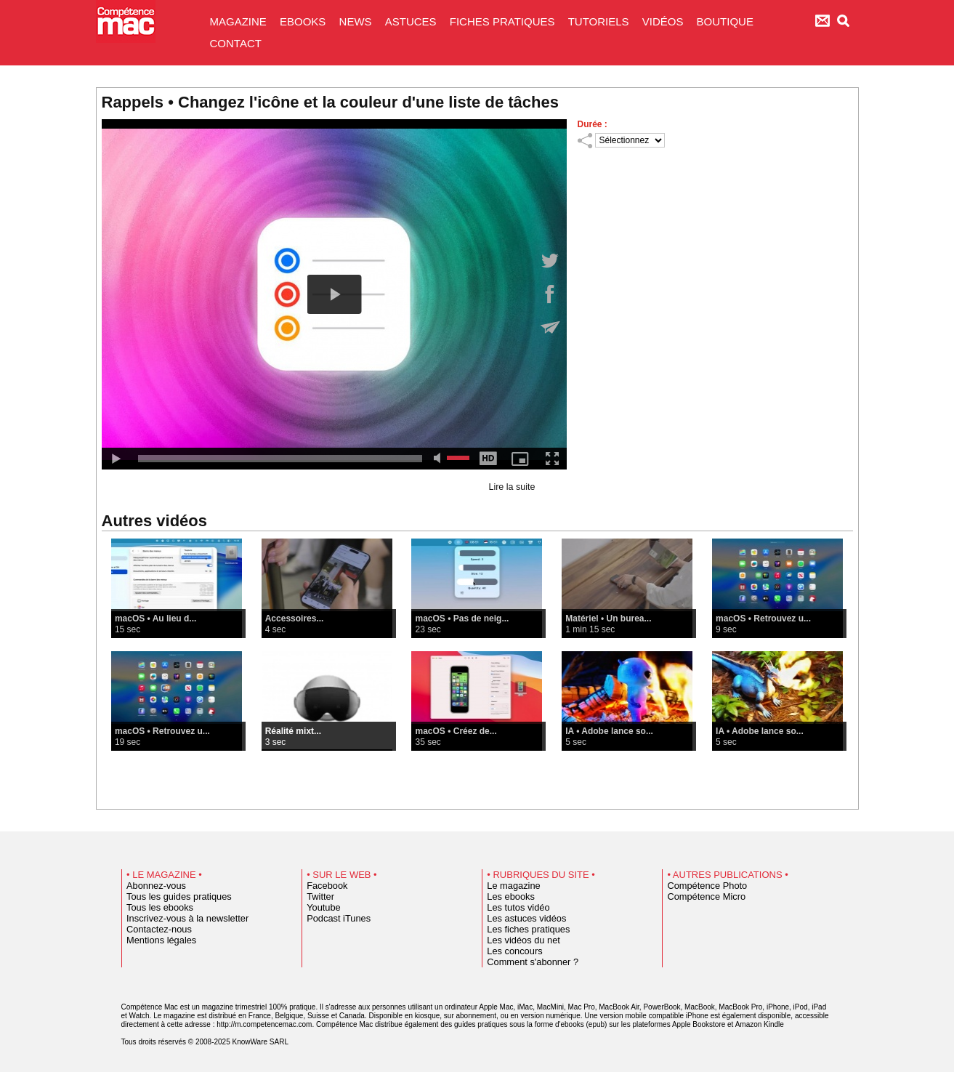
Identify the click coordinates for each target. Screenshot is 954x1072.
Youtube (321, 907)
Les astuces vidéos (520, 918)
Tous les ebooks (154, 907)
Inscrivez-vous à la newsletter (177, 918)
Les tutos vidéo (513, 907)
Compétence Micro (699, 896)
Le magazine (509, 886)
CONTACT (236, 43)
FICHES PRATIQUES (504, 21)
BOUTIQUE (725, 21)
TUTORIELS (600, 21)
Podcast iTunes (333, 918)
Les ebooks (507, 896)
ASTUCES (412, 21)
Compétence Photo (700, 886)
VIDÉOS (664, 21)
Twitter (318, 896)
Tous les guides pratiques (170, 896)
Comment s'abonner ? (525, 962)
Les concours (510, 951)
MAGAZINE (240, 21)
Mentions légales (155, 940)
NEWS (357, 21)
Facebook (324, 886)
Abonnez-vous (151, 886)
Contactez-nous (153, 929)
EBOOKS (304, 21)
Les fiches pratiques (521, 929)
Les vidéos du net (517, 940)
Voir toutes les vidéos (477, 787)
